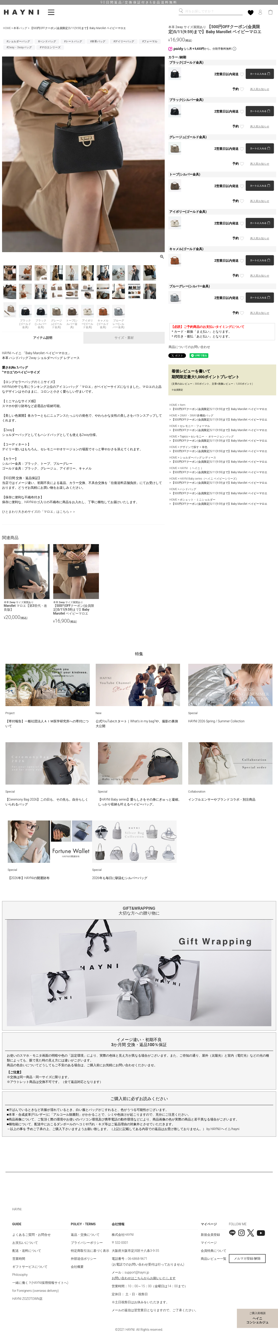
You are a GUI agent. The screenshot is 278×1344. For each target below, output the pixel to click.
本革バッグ (20, 28)
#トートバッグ (73, 41)
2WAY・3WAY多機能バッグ (196, 415)
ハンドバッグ (188, 489)
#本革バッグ (97, 41)
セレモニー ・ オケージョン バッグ (212, 436)
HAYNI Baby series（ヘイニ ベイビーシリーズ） (209, 478)
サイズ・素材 (124, 338)
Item (182, 405)
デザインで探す (189, 447)
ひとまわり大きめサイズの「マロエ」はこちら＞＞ (39, 511)
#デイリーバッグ (123, 41)
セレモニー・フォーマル (195, 426)
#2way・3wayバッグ (19, 47)
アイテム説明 (42, 338)
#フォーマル (149, 41)
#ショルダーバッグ (18, 41)
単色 (204, 447)
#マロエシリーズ (50, 47)
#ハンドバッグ (47, 41)
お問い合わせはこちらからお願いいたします (144, 1278)
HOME (7, 28)
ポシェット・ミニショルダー (197, 499)
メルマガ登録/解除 (247, 1258)
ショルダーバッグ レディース (198, 457)
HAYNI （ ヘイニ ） (191, 468)
